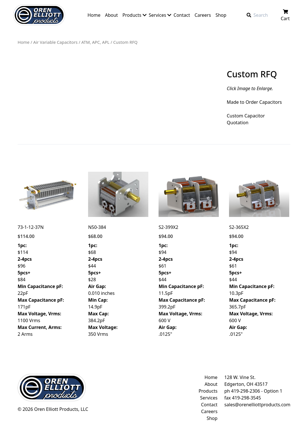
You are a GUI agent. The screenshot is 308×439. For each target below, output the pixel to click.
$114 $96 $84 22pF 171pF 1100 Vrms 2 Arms (48, 254)
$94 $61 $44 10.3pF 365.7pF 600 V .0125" (259, 254)
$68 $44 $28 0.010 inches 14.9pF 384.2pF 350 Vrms (118, 254)
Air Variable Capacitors (55, 42)
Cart (285, 15)
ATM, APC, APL (95, 42)
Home (24, 42)
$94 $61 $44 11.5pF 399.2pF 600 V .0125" (189, 254)
